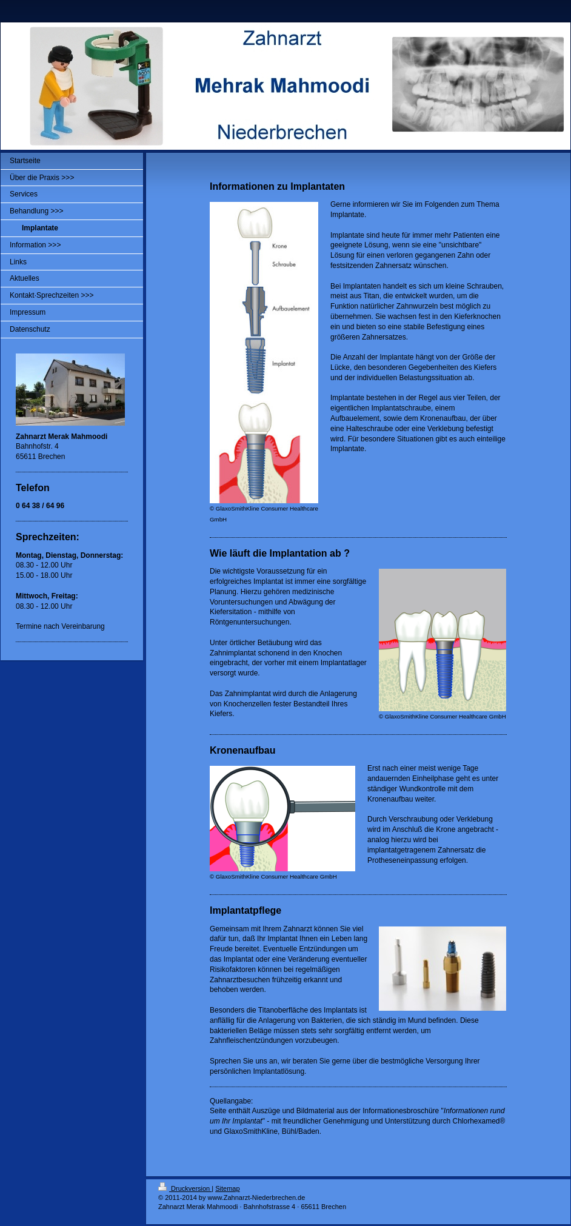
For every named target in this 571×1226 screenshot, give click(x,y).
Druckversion (185, 1188)
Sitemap (227, 1188)
